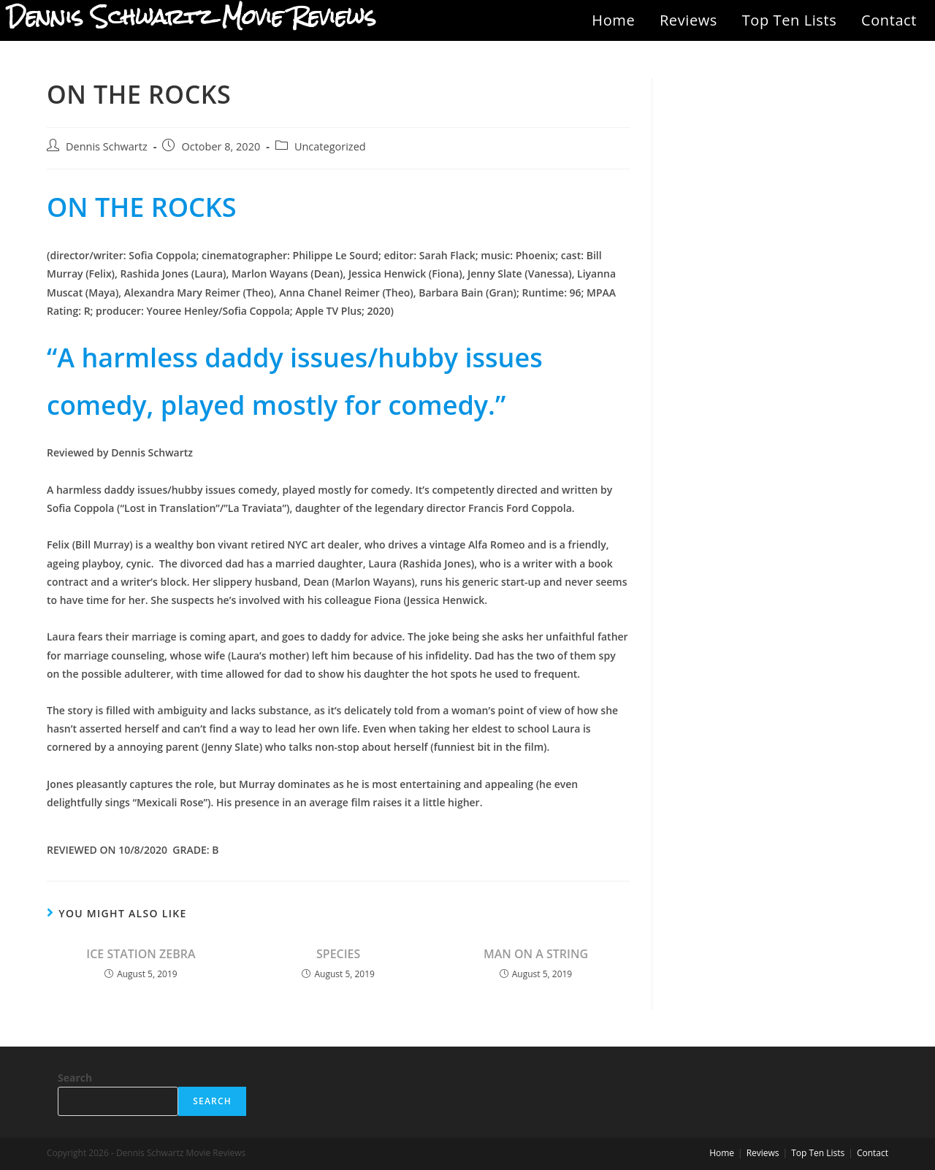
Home (613, 20)
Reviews (688, 20)
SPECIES (338, 954)
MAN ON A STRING (536, 954)
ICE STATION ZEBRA (140, 954)
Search (75, 1078)
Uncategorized (330, 146)
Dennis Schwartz (107, 146)
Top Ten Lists (789, 20)
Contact (889, 20)
